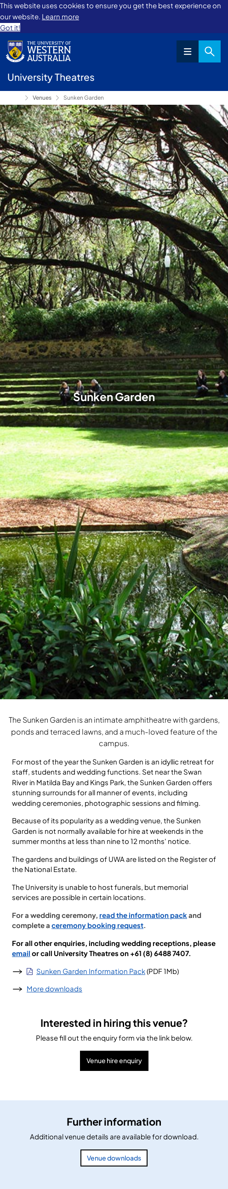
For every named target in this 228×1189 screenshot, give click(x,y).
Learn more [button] (60, 16)
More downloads (54, 988)
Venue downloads (114, 1158)
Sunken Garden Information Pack (90, 971)
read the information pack (143, 915)
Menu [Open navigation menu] (188, 51)
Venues (42, 97)
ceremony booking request (97, 925)
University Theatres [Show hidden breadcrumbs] (14, 98)
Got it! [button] (10, 27)
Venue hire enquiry (114, 1060)
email (21, 953)
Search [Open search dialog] (210, 51)
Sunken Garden (83, 97)
